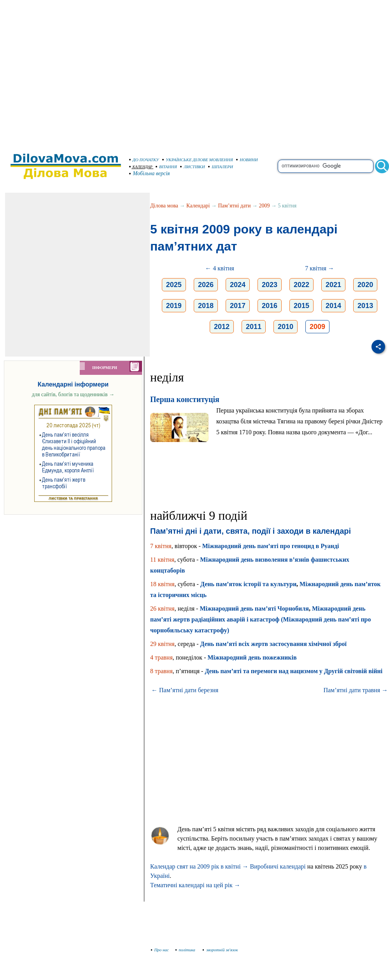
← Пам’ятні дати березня (184, 690)
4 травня (161, 657)
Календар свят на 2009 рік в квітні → (199, 866)
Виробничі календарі (278, 866)
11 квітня (162, 559)
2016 (269, 306)
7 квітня (161, 546)
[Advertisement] (73, 73)
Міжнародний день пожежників (251, 657)
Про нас (160, 949)
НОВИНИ (247, 159)
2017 (237, 306)
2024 (237, 285)
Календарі (198, 206)
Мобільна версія (149, 173)
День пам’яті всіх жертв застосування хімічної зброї (273, 644)
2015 (301, 306)
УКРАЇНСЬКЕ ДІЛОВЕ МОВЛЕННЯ (197, 159)
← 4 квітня (219, 268)
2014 (333, 306)
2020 (365, 285)
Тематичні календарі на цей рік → (195, 885)
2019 (174, 306)
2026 (206, 285)
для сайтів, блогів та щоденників (73, 394)
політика (186, 949)
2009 (264, 206)
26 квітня (162, 608)
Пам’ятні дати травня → (355, 690)
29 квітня (162, 644)
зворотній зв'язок (220, 949)
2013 (365, 306)
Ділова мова (164, 206)
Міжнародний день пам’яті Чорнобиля (254, 608)
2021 (333, 285)
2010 (285, 327)
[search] (325, 166)
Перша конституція (184, 399)
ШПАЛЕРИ (220, 166)
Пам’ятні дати (234, 206)
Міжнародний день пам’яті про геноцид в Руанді (270, 546)
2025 (174, 285)
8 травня (161, 671)
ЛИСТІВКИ (192, 166)
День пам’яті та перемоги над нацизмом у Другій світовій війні (293, 671)
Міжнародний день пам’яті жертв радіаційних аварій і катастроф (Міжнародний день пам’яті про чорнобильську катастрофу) (260, 619)
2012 (222, 327)
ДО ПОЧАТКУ (144, 159)
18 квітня (162, 584)
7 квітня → (319, 268)
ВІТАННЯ (166, 166)
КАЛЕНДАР (140, 167)
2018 (206, 306)
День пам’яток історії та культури (248, 584)
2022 (301, 285)
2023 (269, 285)
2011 (253, 327)
